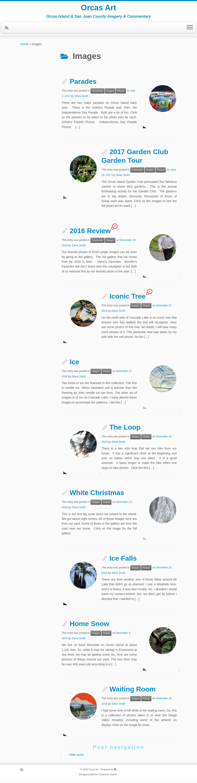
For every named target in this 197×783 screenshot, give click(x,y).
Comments (97, 94)
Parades (83, 85)
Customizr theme (108, 777)
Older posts (74, 758)
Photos (120, 94)
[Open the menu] (190, 29)
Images (110, 94)
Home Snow (89, 627)
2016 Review (90, 234)
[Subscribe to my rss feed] (8, 30)
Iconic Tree (128, 299)
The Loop (125, 430)
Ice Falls (123, 561)
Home (24, 47)
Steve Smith (82, 99)
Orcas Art (98, 8)
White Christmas (97, 496)
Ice (74, 365)
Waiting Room (133, 692)
